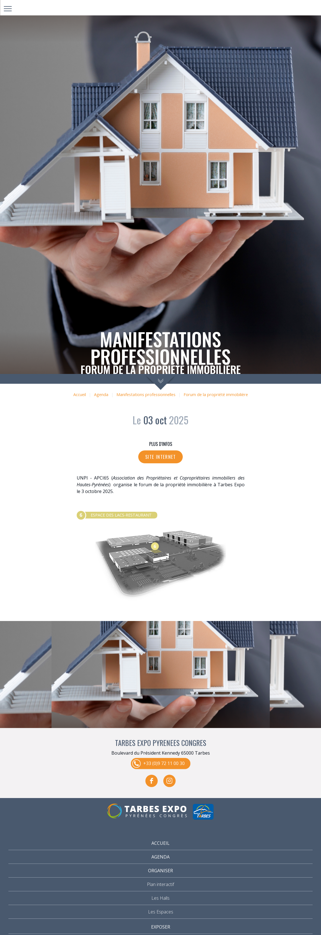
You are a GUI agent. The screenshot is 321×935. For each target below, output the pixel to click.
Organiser (160, 870)
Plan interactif (160, 884)
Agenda (101, 394)
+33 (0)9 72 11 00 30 (164, 763)
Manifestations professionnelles (145, 394)
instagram (169, 780)
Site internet (160, 456)
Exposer (160, 927)
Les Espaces (160, 912)
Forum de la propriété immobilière (216, 394)
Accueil (79, 394)
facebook (151, 780)
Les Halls (160, 898)
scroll (160, 382)
